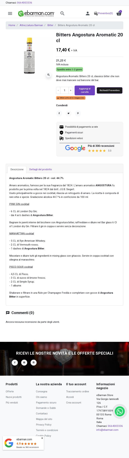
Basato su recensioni (27, 447)
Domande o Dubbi (46, 408)
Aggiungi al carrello (83, 92)
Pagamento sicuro (46, 402)
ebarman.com (24, 439)
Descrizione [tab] (17, 174)
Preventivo (103, 13)
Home (11, 25)
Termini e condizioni (47, 430)
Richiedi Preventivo (108, 92)
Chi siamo (41, 397)
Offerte (10, 391)
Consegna (41, 391)
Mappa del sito (44, 419)
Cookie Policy (43, 435)
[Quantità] (64, 92)
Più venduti (12, 402)
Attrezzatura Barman (31, 25)
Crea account (73, 402)
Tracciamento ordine (77, 391)
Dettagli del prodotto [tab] (40, 174)
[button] (69, 13)
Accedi (70, 397)
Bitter (50, 25)
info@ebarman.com (107, 429)
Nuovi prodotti (14, 397)
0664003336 (24, 2)
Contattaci (42, 413)
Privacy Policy (43, 424)
